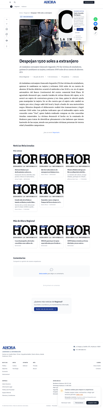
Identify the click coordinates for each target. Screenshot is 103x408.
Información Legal (7, 387)
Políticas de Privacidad (8, 390)
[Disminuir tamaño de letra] (6, 24)
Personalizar (79, 403)
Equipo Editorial (6, 392)
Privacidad (54, 405)
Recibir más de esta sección (46, 309)
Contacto (98, 368)
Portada (35, 366)
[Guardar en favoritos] (6, 29)
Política (4, 366)
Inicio (21, 13)
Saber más (79, 394)
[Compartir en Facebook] (95, 24)
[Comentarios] (6, 34)
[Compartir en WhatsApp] (95, 19)
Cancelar (77, 33)
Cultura (14, 366)
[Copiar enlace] (95, 33)
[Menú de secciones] (10, 2)
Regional (17, 6)
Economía (5, 371)
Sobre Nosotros (6, 384)
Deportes (4, 368)
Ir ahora (80, 30)
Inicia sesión (43, 273)
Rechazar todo (66, 403)
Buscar (35, 368)
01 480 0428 (68, 385)
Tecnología (15, 368)
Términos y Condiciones (8, 395)
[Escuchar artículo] (6, 40)
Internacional (5, 374)
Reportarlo (56, 132)
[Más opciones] (6, 46)
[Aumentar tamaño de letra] (6, 19)
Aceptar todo (92, 403)
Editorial (25, 366)
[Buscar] (14, 2)
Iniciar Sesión (89, 2)
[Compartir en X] (95, 28)
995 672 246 (68, 383)
